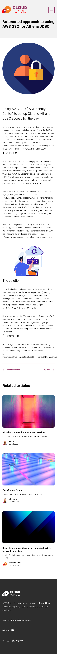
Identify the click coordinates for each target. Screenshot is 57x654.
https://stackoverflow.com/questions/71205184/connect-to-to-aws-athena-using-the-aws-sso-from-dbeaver (28, 347)
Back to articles (11, 368)
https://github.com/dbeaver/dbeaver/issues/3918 (26, 343)
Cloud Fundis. (12, 619)
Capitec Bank (8, 146)
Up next (49, 368)
